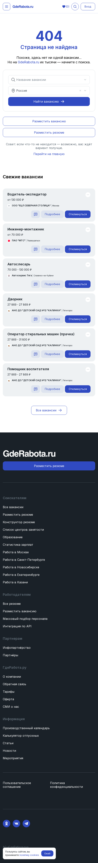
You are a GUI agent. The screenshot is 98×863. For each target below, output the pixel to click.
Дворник (14, 299)
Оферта (8, 699)
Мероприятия (13, 758)
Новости (9, 750)
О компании (12, 676)
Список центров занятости (23, 529)
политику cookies (29, 855)
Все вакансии (13, 507)
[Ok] (6, 823)
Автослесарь (18, 264)
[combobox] (46, 79)
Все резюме (12, 604)
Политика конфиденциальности (66, 785)
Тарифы (8, 691)
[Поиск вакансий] (75, 6)
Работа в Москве (16, 552)
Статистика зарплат (18, 545)
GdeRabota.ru (29, 62)
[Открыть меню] (6, 6)
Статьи (8, 743)
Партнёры (10, 655)
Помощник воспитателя (28, 369)
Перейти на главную (49, 154)
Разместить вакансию (19, 611)
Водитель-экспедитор (26, 194)
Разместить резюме (18, 514)
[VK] (16, 823)
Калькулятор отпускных (21, 735)
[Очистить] (80, 90)
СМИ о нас (11, 707)
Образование (13, 537)
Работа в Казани (15, 582)
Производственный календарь (26, 728)
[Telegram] (26, 823)
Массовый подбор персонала (25, 619)
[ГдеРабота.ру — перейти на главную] (23, 6)
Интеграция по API (17, 626)
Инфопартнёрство (17, 648)
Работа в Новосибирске (21, 567)
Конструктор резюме (19, 522)
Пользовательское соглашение (17, 785)
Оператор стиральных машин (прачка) (40, 334)
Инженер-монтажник (25, 229)
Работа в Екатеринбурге (21, 575)
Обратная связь (14, 684)
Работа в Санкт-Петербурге (24, 560)
